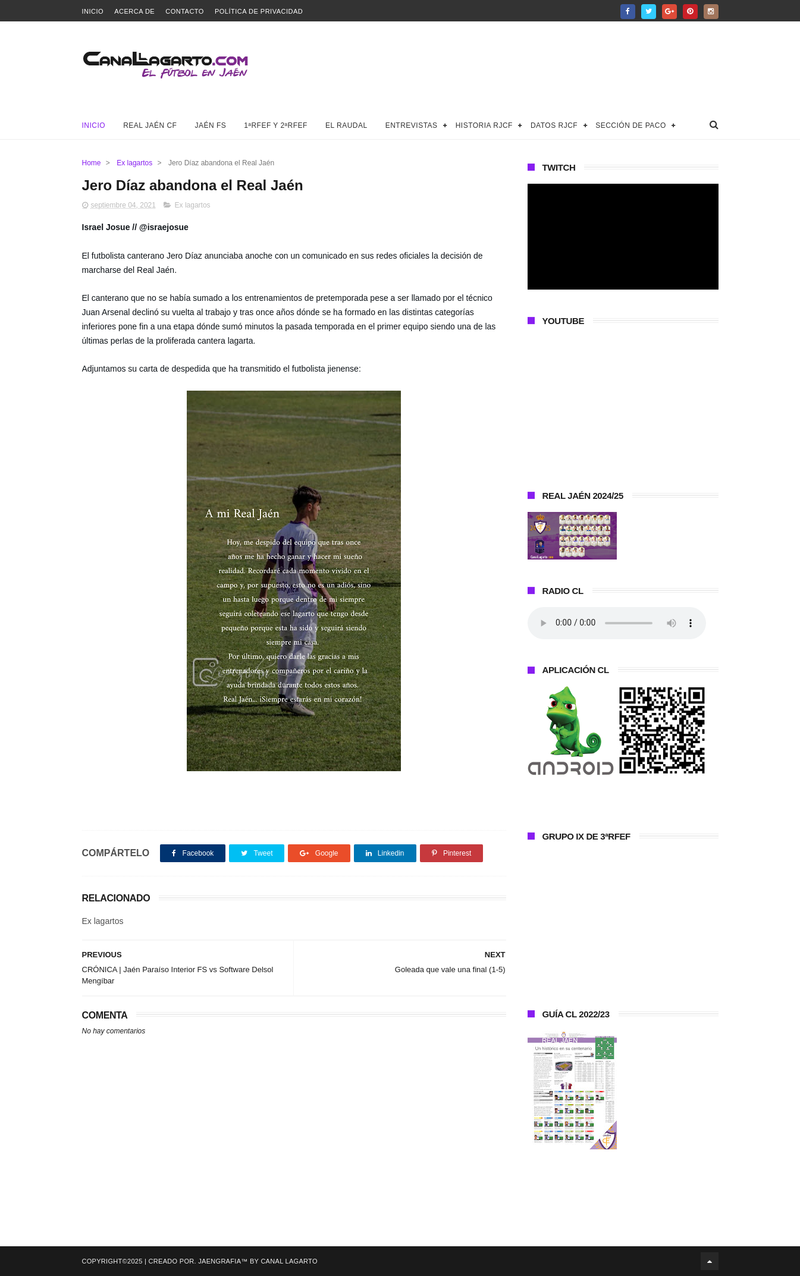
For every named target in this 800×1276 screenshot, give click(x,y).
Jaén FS (210, 125)
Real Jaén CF (150, 125)
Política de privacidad (259, 11)
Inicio (93, 11)
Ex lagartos (134, 163)
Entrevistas (411, 125)
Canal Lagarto (289, 1261)
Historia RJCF (484, 125)
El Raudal (346, 125)
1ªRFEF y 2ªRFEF (276, 125)
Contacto (184, 11)
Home (91, 163)
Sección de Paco (630, 125)
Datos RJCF (554, 125)
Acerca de (134, 11)
